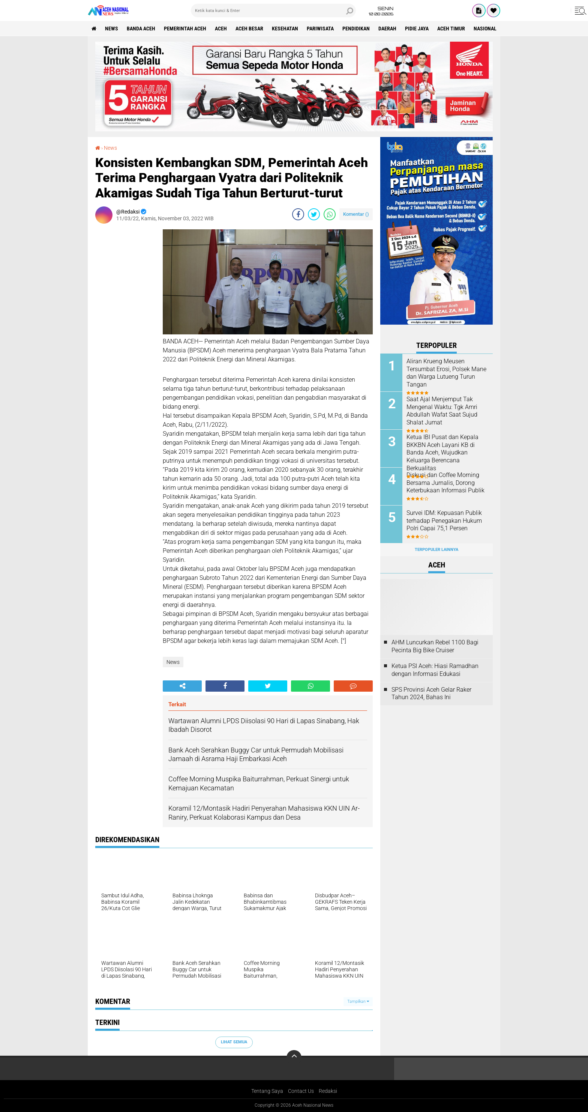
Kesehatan (285, 29)
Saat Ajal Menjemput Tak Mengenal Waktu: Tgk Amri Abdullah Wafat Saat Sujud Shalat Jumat (441, 411)
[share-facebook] (298, 214)
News (111, 29)
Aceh (221, 29)
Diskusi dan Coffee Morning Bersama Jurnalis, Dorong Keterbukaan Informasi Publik (445, 482)
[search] (273, 10)
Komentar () (356, 214)
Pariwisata (320, 29)
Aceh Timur (451, 29)
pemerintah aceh (185, 29)
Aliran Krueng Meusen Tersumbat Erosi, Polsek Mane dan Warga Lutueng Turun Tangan (446, 373)
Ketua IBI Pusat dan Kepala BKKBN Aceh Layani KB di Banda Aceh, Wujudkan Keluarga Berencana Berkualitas (442, 452)
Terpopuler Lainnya (436, 549)
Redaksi (328, 1091)
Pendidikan (356, 29)
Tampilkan (358, 1001)
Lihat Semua (234, 1042)
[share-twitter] (314, 214)
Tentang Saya (267, 1091)
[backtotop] (294, 1057)
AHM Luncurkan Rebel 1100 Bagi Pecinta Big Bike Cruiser (435, 646)
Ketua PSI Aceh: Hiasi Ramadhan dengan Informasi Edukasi (435, 669)
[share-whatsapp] (330, 214)
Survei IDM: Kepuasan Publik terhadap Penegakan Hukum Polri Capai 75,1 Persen (444, 520)
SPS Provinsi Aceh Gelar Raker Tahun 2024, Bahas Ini (431, 693)
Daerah (387, 29)
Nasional (485, 29)
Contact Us (301, 1091)
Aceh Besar (249, 29)
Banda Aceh (141, 29)
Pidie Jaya (417, 29)
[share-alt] (182, 686)
